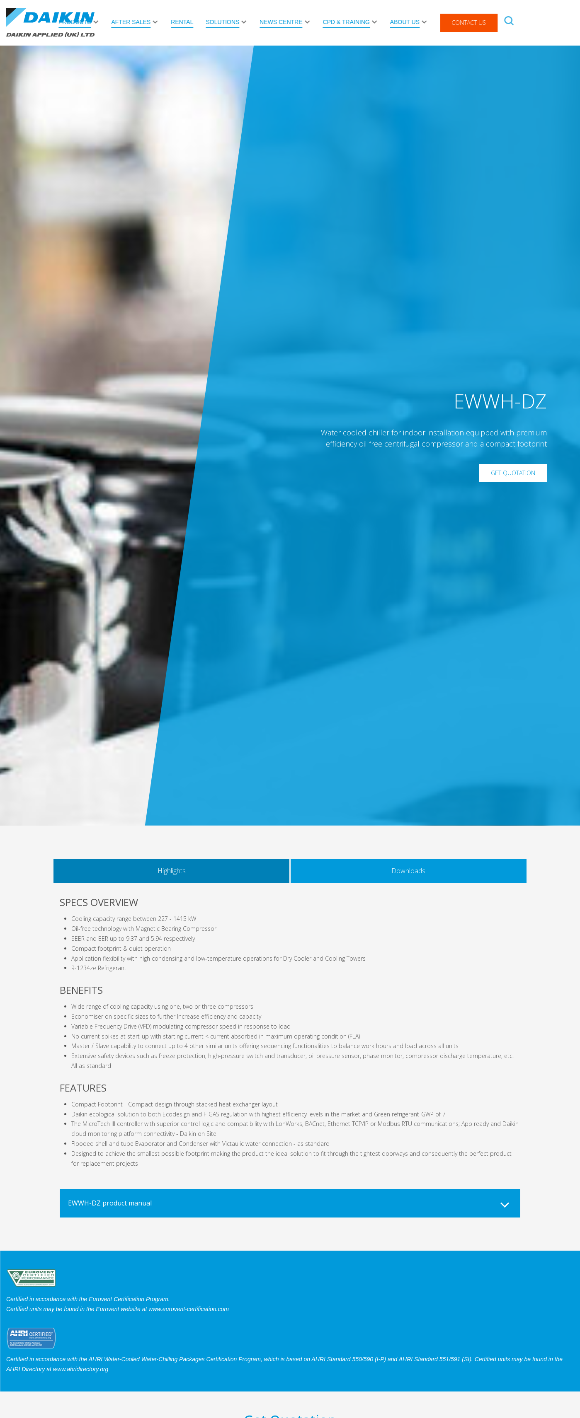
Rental (241, 22)
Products (134, 22)
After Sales (190, 22)
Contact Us (528, 23)
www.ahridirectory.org (81, 1369)
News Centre (340, 22)
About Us (463, 22)
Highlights (172, 870)
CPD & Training (405, 22)
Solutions (281, 22)
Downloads (408, 870)
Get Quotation (513, 473)
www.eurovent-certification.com (188, 1309)
